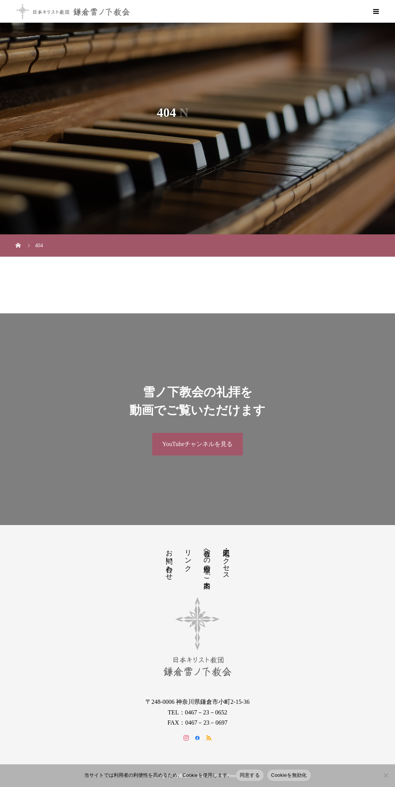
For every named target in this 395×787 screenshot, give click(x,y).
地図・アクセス (226, 560)
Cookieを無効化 (289, 775)
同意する (250, 775)
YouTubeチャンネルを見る (197, 444)
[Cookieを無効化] (385, 775)
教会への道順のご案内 (207, 561)
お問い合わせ (169, 561)
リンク (188, 556)
